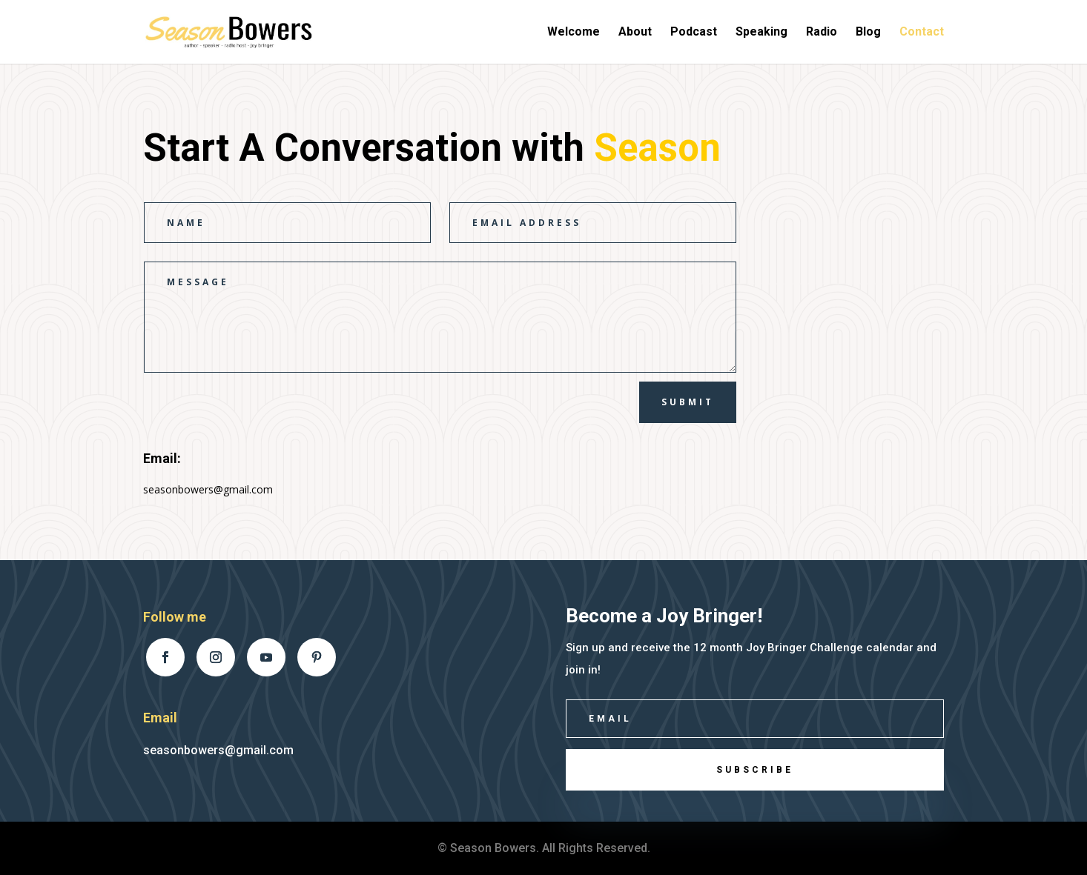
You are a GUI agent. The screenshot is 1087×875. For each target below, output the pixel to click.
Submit (687, 402)
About (635, 33)
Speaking (761, 33)
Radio (821, 33)
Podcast (693, 33)
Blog (868, 33)
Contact (921, 33)
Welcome (573, 33)
